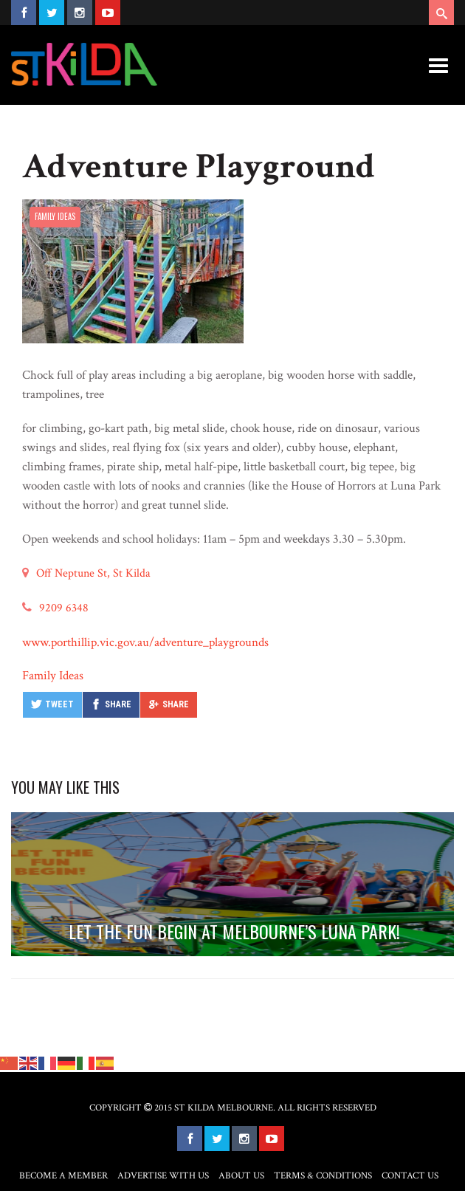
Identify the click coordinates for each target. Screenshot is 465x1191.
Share (118, 704)
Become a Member (63, 1176)
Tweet (59, 704)
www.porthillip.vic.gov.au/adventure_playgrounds (145, 642)
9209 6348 (64, 608)
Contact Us (410, 1176)
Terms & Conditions (323, 1176)
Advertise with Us (163, 1176)
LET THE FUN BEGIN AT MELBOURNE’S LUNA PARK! (234, 931)
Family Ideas (55, 216)
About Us (241, 1176)
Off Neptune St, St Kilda (93, 573)
